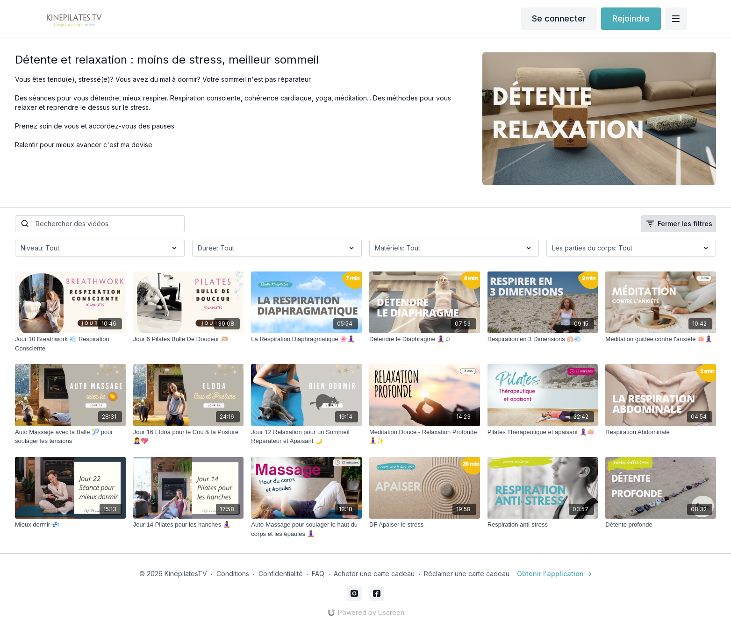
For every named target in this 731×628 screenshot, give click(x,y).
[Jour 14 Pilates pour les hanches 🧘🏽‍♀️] (188, 524)
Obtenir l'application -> (554, 574)
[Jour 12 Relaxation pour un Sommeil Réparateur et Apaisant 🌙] (306, 437)
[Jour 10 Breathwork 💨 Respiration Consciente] (70, 344)
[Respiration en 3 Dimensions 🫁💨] (542, 339)
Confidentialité (280, 574)
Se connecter (559, 18)
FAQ (318, 574)
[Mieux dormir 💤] (70, 524)
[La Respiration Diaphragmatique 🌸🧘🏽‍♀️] (306, 339)
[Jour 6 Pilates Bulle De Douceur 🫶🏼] (188, 339)
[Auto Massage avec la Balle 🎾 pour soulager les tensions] (70, 437)
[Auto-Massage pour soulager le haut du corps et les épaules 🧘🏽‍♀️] (306, 529)
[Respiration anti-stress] (542, 524)
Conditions (232, 574)
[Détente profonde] (660, 524)
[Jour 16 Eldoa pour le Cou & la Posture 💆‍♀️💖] (188, 437)
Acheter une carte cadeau (374, 574)
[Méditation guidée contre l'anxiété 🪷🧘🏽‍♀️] (660, 339)
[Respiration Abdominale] (660, 432)
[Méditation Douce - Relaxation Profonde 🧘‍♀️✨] (424, 437)
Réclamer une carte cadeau (466, 574)
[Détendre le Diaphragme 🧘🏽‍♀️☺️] (424, 339)
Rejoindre (631, 18)
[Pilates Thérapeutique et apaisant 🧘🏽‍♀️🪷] (542, 432)
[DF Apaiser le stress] (424, 524)
